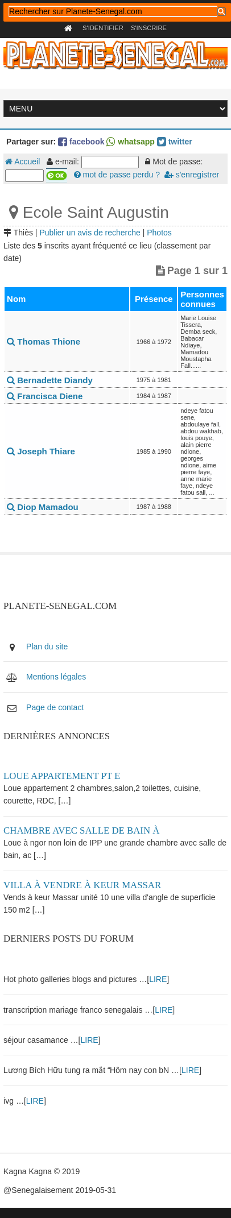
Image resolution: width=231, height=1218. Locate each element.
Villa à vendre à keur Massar (82, 885)
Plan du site (47, 646)
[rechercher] (113, 11)
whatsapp (130, 141)
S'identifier (102, 27)
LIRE (158, 979)
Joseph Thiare (41, 451)
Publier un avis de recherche (89, 232)
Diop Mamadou (43, 507)
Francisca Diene (44, 396)
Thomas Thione (43, 341)
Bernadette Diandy (50, 380)
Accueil (22, 161)
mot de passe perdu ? (117, 174)
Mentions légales (56, 676)
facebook (81, 141)
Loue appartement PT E (61, 775)
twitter (174, 141)
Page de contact (55, 707)
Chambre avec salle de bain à (81, 830)
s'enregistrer (191, 174)
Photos (159, 232)
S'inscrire (149, 27)
